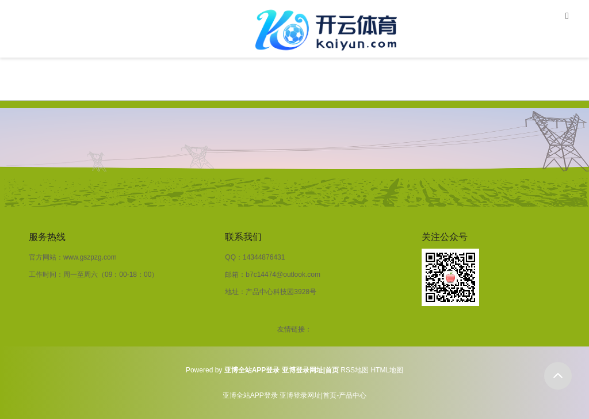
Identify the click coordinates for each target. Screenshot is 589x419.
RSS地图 (355, 370)
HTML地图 (386, 370)
